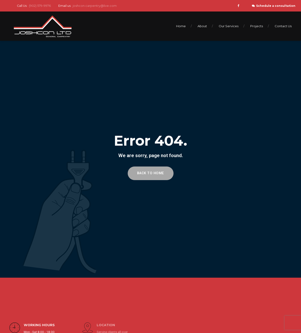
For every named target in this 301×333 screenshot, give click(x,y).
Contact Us (283, 26)
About (202, 26)
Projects (256, 26)
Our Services (228, 26)
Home (181, 26)
